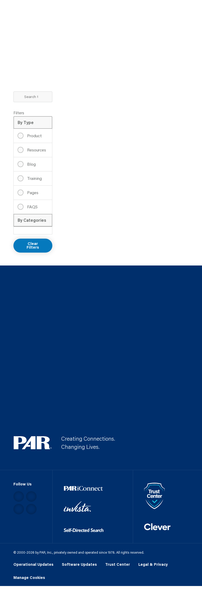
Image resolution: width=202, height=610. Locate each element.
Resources (36, 149)
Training (34, 178)
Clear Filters (33, 245)
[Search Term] (33, 96)
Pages (32, 192)
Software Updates (79, 564)
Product (34, 135)
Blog (31, 164)
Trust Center (117, 564)
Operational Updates (33, 564)
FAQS (32, 206)
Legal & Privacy (153, 564)
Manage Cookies (29, 578)
